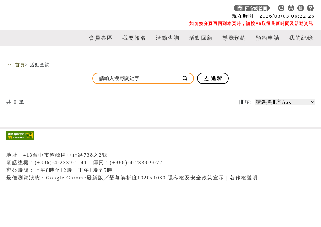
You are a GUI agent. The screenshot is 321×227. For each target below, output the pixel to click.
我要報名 (134, 38)
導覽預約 (234, 38)
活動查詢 (168, 38)
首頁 (20, 64)
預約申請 (268, 38)
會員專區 (101, 38)
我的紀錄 (301, 38)
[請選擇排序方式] (285, 102)
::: (9, 64)
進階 (213, 78)
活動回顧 (201, 38)
